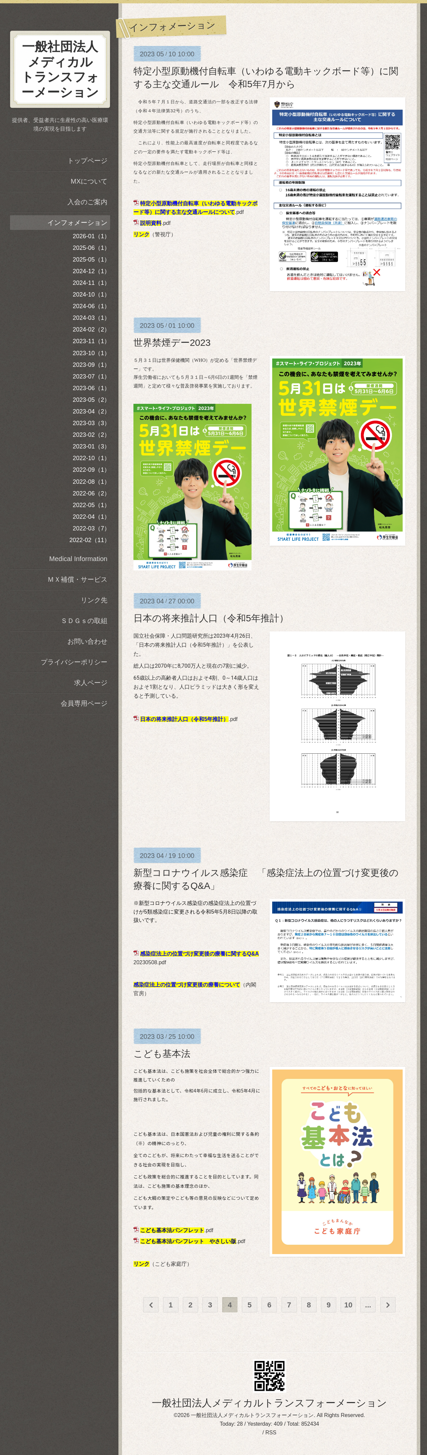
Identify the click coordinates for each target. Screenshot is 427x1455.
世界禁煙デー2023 (171, 343)
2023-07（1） (91, 376)
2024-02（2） (91, 329)
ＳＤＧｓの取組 (84, 620)
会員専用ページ (84, 703)
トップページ (87, 160)
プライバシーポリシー (74, 662)
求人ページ (90, 682)
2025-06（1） (91, 248)
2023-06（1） (91, 388)
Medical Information (78, 558)
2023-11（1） (91, 341)
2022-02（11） (89, 540)
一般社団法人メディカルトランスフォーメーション (269, 1402)
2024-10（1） (91, 294)
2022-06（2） (91, 493)
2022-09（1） (91, 469)
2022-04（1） (91, 516)
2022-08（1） (91, 481)
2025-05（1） (91, 259)
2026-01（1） (91, 236)
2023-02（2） (91, 434)
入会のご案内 (87, 202)
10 (348, 1305)
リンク (141, 234)
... (368, 1305)
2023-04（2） (91, 411)
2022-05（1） (91, 505)
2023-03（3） (91, 423)
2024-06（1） (91, 306)
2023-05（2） (91, 399)
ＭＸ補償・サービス (77, 579)
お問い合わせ (87, 641)
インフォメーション (77, 222)
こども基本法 (161, 1054)
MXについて (89, 181)
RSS (270, 1432)
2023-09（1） (91, 365)
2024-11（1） (91, 283)
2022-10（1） (91, 458)
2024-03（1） (91, 318)
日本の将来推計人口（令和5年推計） (211, 618)
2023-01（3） (91, 446)
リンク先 (94, 600)
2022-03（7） (91, 528)
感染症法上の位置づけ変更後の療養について (186, 985)
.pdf (155, 223)
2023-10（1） (91, 353)
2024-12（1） (91, 271)
